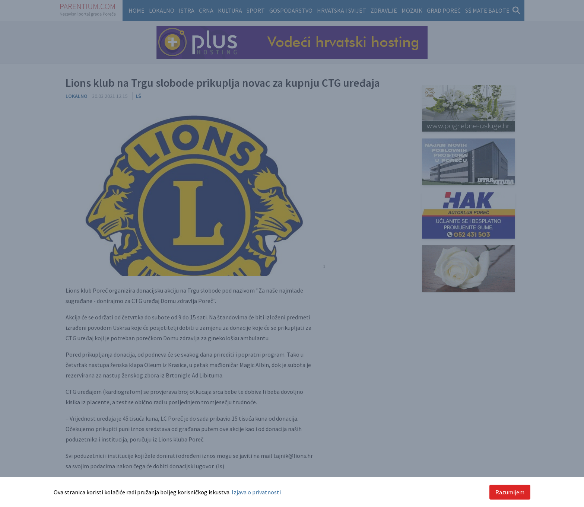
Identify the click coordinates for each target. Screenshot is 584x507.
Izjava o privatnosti (256, 492)
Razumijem (509, 492)
